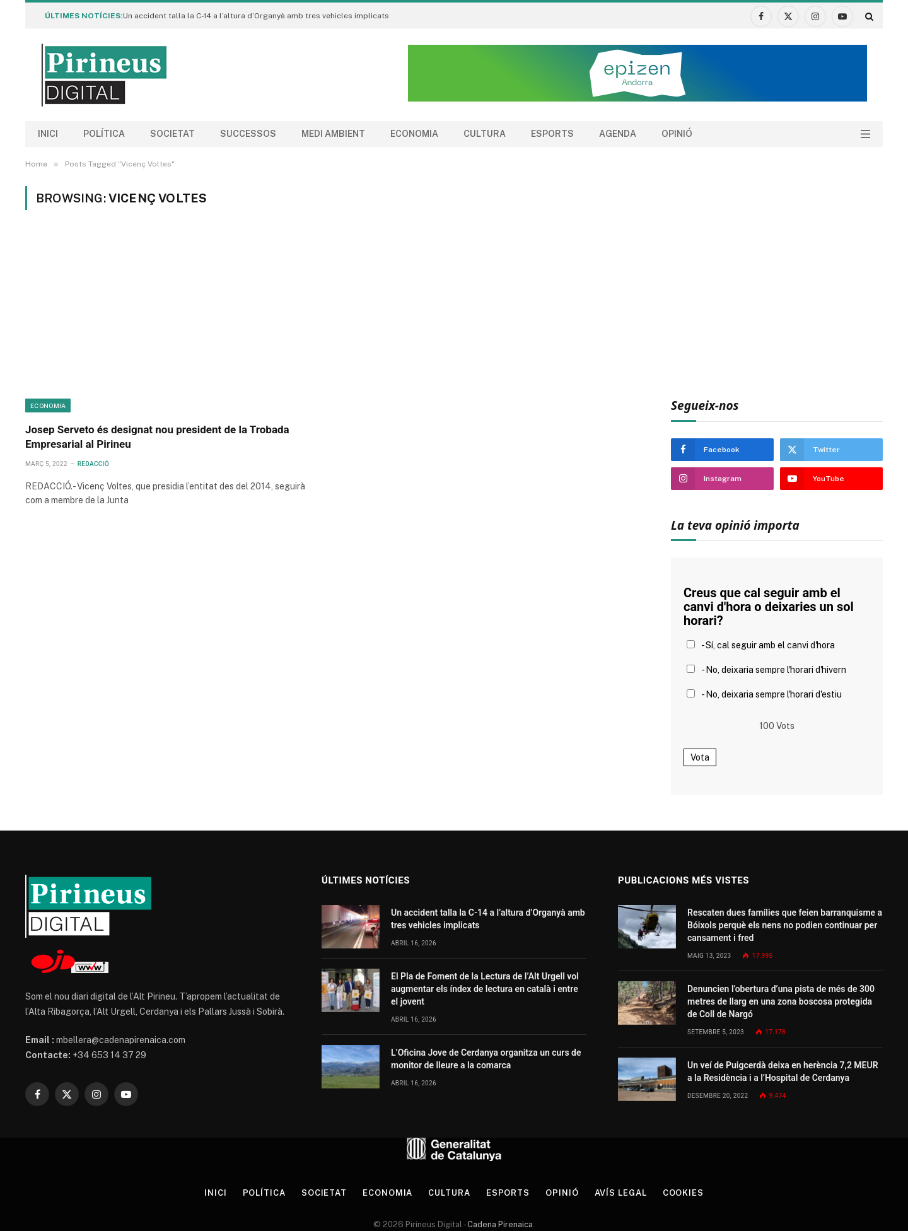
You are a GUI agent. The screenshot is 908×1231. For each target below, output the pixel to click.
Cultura (484, 134)
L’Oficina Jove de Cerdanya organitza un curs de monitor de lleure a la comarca (486, 1058)
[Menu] (865, 134)
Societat (172, 134)
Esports (552, 134)
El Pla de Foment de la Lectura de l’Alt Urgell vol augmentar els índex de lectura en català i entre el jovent (485, 988)
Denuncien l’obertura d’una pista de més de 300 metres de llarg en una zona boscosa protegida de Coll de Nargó (781, 1001)
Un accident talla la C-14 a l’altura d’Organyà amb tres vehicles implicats (256, 15)
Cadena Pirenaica (499, 1224)
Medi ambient (333, 134)
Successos (248, 134)
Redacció (93, 463)
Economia (414, 134)
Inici (48, 134)
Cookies (683, 1193)
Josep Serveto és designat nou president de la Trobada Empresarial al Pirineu (157, 436)
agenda (617, 134)
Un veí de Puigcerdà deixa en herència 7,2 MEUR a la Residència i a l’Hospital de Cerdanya (782, 1071)
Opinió (676, 134)
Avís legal (621, 1193)
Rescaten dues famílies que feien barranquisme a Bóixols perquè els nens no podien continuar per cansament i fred (784, 925)
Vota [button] (699, 757)
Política (104, 134)
